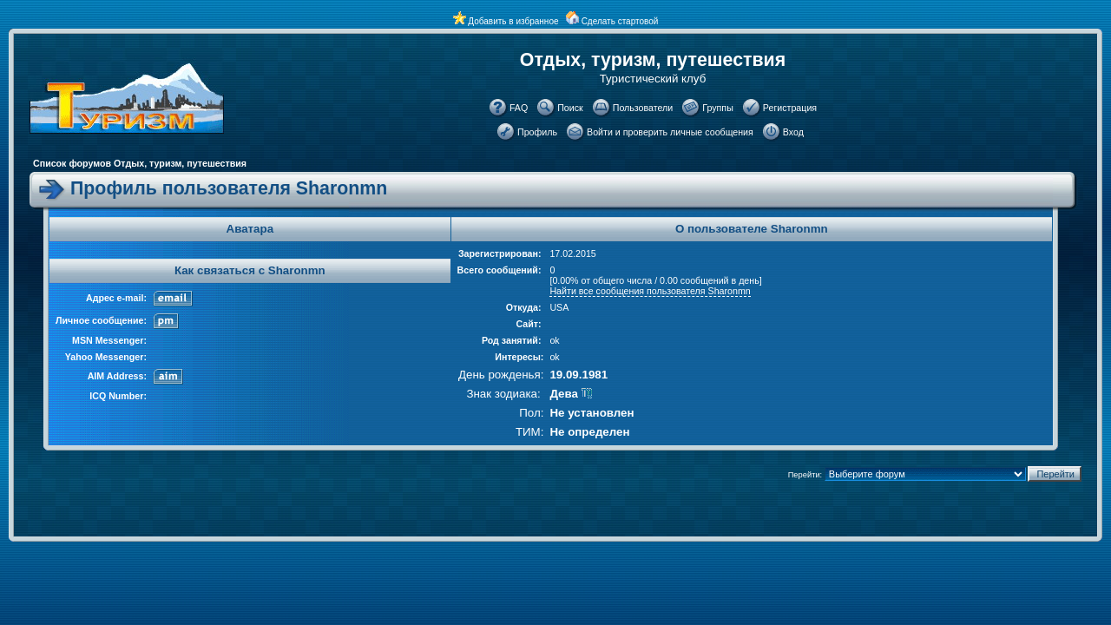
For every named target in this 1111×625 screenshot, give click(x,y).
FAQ (518, 107)
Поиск (570, 107)
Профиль (537, 132)
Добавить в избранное (513, 21)
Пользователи (643, 107)
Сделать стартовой (620, 21)
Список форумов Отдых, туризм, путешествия (140, 163)
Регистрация (790, 107)
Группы (717, 107)
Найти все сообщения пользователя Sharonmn (649, 291)
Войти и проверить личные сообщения (670, 132)
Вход (793, 132)
